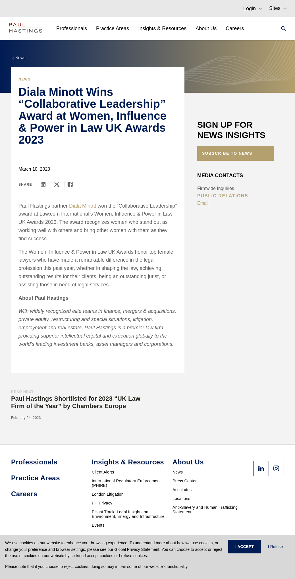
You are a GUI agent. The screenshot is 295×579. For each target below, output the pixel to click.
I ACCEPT (244, 546)
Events (98, 525)
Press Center (185, 481)
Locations (181, 498)
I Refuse (275, 546)
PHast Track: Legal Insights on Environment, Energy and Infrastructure (128, 514)
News (178, 472)
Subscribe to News (227, 153)
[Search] (281, 28)
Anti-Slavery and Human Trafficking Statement (205, 509)
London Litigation (108, 494)
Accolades (182, 489)
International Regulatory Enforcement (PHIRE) (126, 483)
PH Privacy (102, 503)
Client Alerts (103, 472)
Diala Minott (82, 206)
